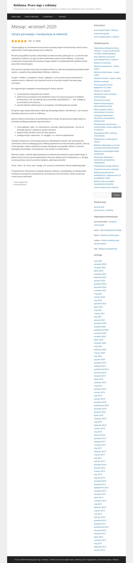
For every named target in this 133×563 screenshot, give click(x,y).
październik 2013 (101, 487)
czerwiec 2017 (100, 445)
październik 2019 (101, 369)
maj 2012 (98, 543)
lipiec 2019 (98, 379)
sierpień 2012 (100, 533)
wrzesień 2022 (100, 287)
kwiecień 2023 (100, 277)
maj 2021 (98, 310)
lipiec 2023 (98, 270)
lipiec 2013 (98, 497)
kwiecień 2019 (100, 389)
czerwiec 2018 (100, 418)
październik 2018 (101, 405)
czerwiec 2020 (100, 343)
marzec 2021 (99, 313)
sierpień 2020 (100, 336)
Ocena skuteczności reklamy (106, 187)
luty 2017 (98, 458)
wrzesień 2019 (100, 372)
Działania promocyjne (110, 235)
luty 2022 (98, 300)
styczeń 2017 (99, 461)
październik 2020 (101, 330)
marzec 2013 (99, 510)
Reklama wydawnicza (108, 248)
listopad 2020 (100, 326)
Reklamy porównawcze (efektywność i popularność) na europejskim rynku (107, 175)
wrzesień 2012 (100, 530)
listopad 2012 (100, 523)
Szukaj (116, 195)
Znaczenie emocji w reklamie (106, 169)
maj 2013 (98, 504)
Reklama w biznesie (102, 63)
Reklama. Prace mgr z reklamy (35, 5)
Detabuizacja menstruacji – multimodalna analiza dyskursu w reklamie (107, 127)
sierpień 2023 (100, 267)
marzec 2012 (99, 550)
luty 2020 (98, 356)
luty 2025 (98, 261)
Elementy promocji (102, 100)
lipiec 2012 (98, 537)
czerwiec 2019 (100, 382)
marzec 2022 (99, 297)
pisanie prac (99, 207)
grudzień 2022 (100, 284)
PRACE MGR (15, 17)
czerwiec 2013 (100, 500)
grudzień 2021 (100, 303)
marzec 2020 (99, 353)
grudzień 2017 (100, 438)
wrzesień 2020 (100, 333)
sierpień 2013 (100, 494)
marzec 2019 (99, 392)
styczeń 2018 (99, 435)
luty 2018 (98, 431)
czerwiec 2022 (100, 290)
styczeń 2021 (99, 320)
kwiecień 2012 (100, 546)
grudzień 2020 (100, 323)
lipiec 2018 (98, 415)
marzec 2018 (99, 428)
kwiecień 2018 (100, 425)
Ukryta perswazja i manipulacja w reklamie (39, 34)
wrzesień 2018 (100, 408)
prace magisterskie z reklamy (106, 36)
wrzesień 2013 (100, 491)
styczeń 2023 (99, 280)
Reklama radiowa (101, 81)
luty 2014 (98, 474)
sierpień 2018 (100, 412)
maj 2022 (98, 293)
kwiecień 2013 (100, 507)
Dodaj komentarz (20, 184)
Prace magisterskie (21, 182)
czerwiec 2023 (100, 274)
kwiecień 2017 (100, 451)
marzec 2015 (99, 471)
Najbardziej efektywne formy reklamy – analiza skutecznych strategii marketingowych (107, 51)
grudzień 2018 (100, 402)
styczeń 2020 (99, 359)
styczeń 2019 (99, 399)
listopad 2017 (100, 441)
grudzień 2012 (100, 520)
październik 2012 (101, 527)
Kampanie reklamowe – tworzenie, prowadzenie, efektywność (104, 118)
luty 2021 (98, 316)
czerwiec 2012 (100, 540)
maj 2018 (98, 422)
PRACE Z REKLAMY (32, 17)
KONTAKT (62, 17)
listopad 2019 (100, 366)
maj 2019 (98, 385)
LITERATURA (50, 16)
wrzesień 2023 (100, 264)
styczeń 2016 (99, 468)
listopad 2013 (100, 484)
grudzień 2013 (100, 481)
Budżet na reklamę (102, 91)
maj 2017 (98, 448)
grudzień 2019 (100, 362)
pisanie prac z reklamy (103, 210)
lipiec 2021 (98, 307)
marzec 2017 (99, 454)
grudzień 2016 (100, 464)
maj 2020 (98, 346)
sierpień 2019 (100, 376)
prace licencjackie (101, 33)
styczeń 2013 (99, 517)
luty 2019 (98, 395)
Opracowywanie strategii (110, 230)
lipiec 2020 (98, 339)
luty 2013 (98, 514)
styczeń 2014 (99, 477)
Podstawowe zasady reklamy (106, 166)
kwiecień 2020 (100, 349)
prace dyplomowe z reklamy (106, 30)
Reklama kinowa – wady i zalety (107, 78)
